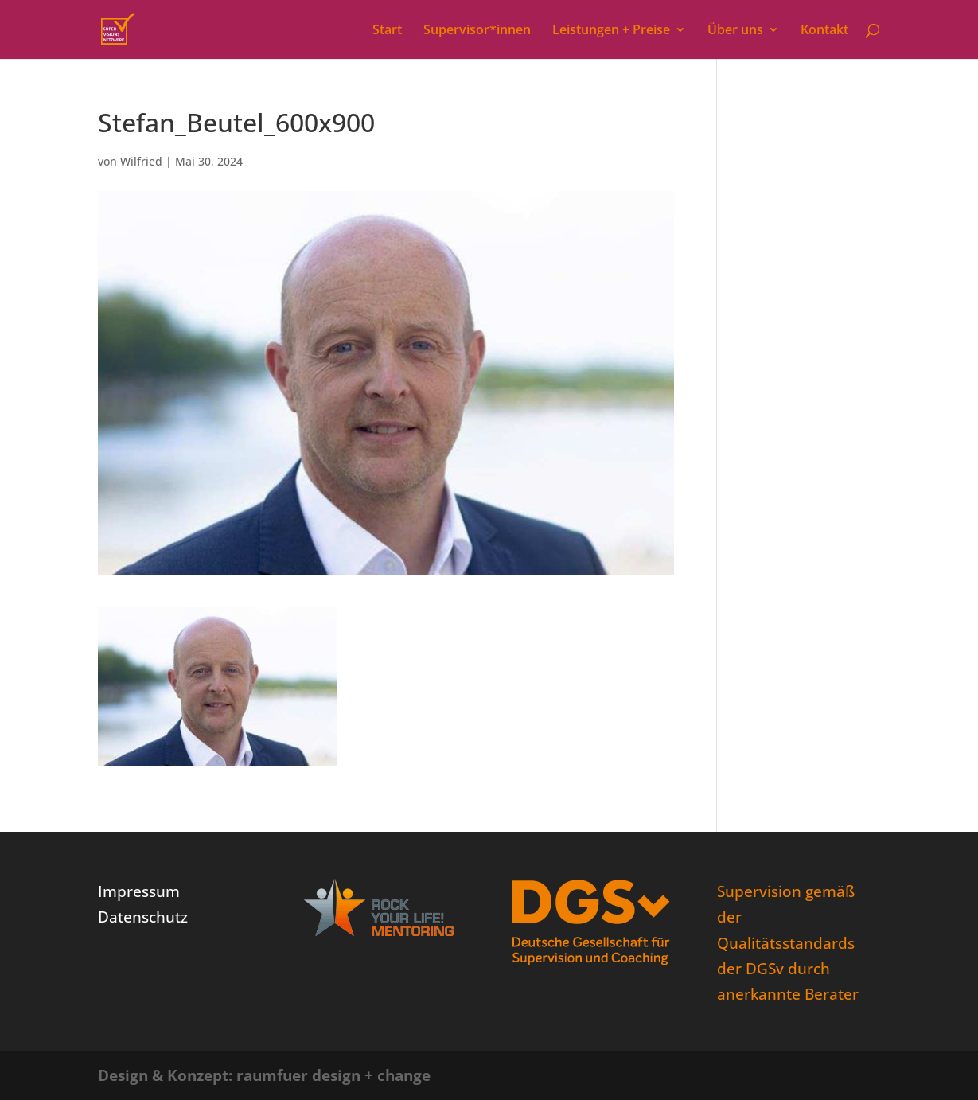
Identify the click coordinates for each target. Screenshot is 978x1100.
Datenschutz (143, 917)
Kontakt (824, 31)
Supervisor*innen (477, 31)
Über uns (735, 31)
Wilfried (141, 161)
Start (387, 31)
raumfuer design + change (333, 1075)
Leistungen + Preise (611, 31)
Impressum (139, 891)
